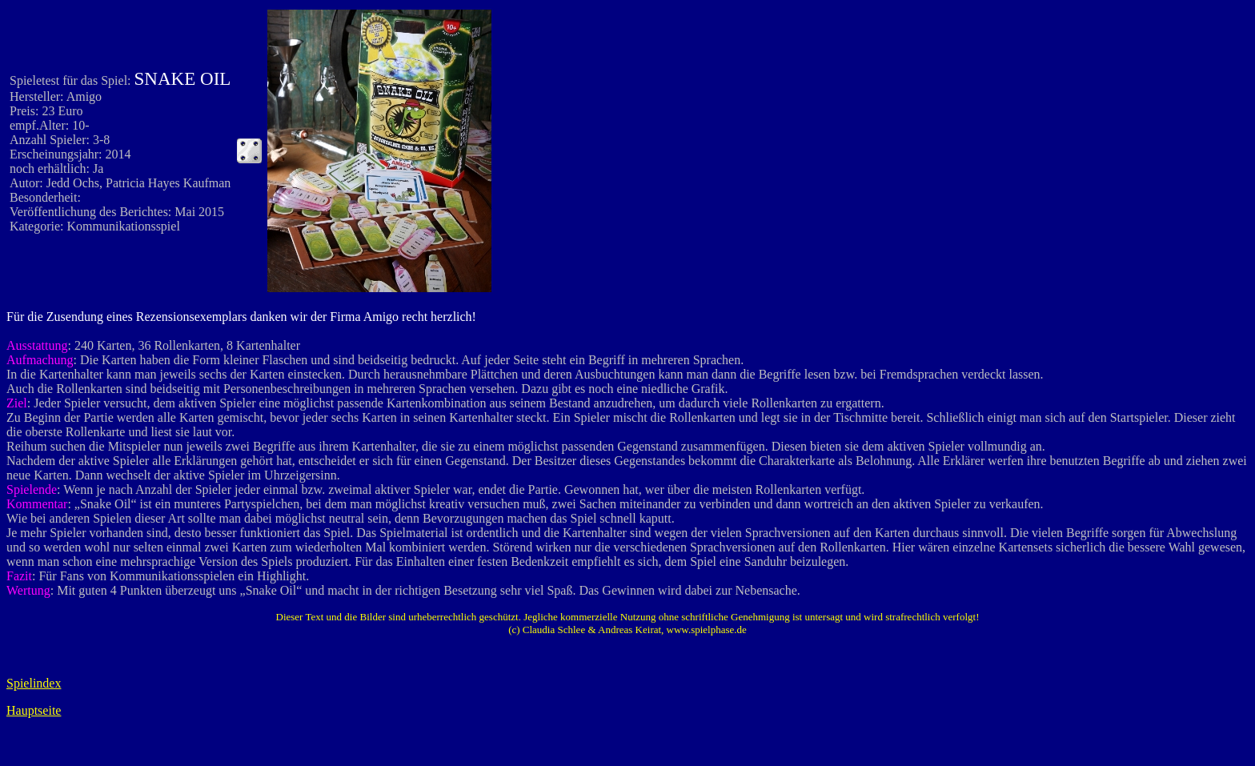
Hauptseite (33, 710)
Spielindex (33, 683)
